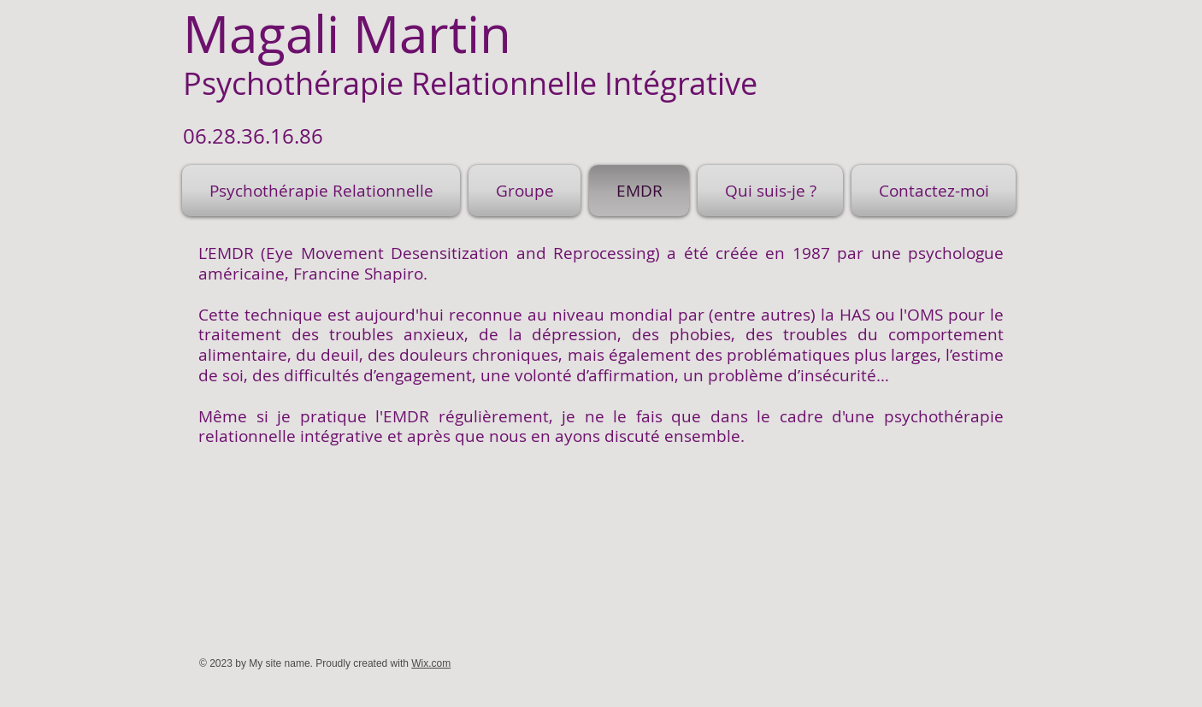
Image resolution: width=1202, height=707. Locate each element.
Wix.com (431, 663)
